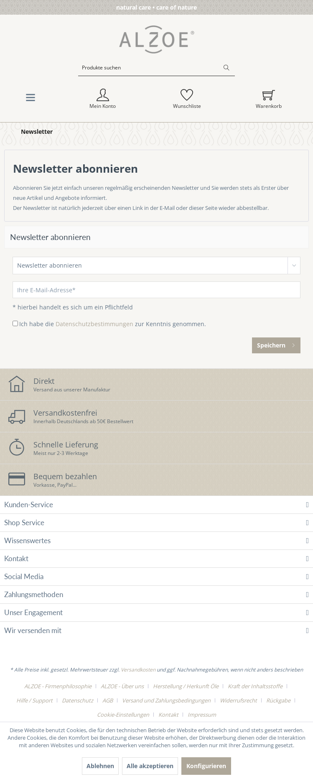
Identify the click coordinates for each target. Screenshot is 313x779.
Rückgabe (278, 700)
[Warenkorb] (269, 99)
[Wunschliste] (187, 99)
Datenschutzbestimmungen (94, 324)
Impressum (202, 714)
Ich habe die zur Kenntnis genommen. (112, 324)
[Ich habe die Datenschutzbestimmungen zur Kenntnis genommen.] (15, 323)
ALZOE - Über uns (122, 686)
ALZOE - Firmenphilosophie (58, 686)
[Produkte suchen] (156, 67)
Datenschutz (77, 700)
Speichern (276, 344)
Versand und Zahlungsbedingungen (166, 700)
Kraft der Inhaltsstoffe (255, 686)
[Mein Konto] (103, 99)
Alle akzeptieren (150, 766)
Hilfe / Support (34, 700)
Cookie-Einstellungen (123, 714)
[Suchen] (226, 67)
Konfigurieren (206, 766)
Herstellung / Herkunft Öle (186, 686)
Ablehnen (100, 766)
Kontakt (168, 714)
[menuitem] (156, 74)
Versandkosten (138, 669)
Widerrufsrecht (238, 700)
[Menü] (30, 99)
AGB (107, 700)
